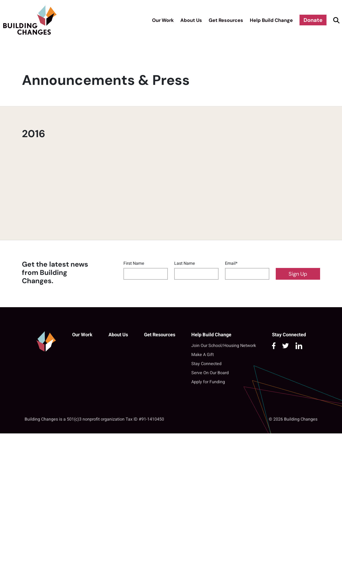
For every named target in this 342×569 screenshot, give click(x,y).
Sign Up (298, 273)
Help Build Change (271, 20)
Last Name (184, 263)
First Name (133, 263)
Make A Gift (202, 354)
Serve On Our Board (210, 373)
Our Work (163, 20)
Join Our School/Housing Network (223, 345)
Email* (231, 263)
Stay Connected (206, 364)
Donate (313, 20)
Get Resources (226, 20)
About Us (191, 20)
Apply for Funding (208, 382)
